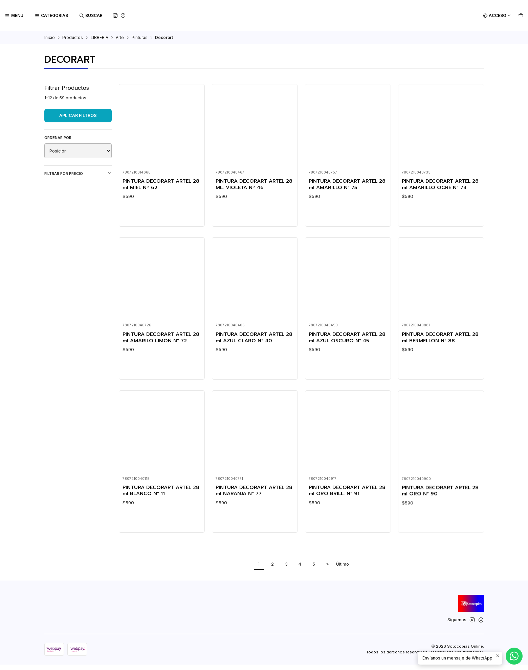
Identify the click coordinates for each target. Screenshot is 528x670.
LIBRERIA (99, 38)
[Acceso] (497, 16)
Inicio (49, 38)
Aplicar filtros (78, 115)
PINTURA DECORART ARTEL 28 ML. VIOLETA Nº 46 (251, 184)
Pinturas (140, 38)
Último (342, 569)
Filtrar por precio (78, 173)
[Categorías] (51, 16)
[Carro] (520, 16)
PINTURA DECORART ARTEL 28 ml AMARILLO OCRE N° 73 (440, 184)
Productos (72, 38)
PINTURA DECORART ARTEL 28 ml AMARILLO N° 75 (344, 184)
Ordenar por (57, 137)
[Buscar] (90, 16)
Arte (120, 38)
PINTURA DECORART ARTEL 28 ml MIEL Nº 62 (158, 184)
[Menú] (14, 16)
